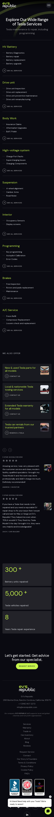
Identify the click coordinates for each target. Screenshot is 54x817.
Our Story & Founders (27, 759)
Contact (27, 755)
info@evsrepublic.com (27, 707)
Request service (27, 666)
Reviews (27, 745)
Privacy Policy (27, 766)
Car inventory (27, 735)
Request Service (27, 752)
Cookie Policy (27, 770)
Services (27, 724)
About (27, 738)
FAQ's (27, 773)
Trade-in (27, 731)
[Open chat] (48, 811)
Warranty (27, 727)
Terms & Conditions (27, 762)
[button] (10, 450)
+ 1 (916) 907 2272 (27, 703)
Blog (27, 742)
